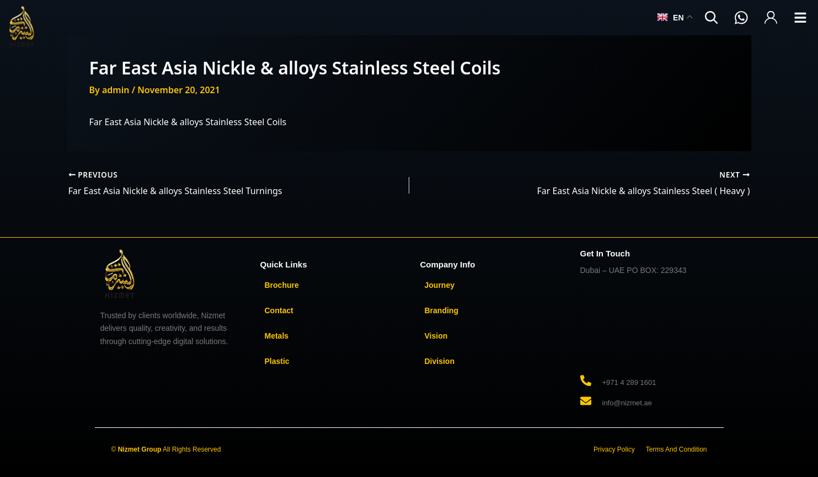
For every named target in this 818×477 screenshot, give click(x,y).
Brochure (282, 285)
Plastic (277, 361)
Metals (277, 335)
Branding (441, 310)
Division (440, 361)
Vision (436, 335)
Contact (279, 310)
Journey (440, 285)
